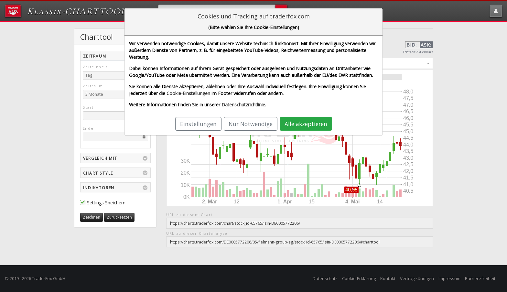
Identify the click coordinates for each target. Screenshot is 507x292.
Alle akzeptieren (306, 124)
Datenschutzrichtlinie (243, 105)
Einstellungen (198, 124)
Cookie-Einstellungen (188, 93)
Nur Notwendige (251, 124)
